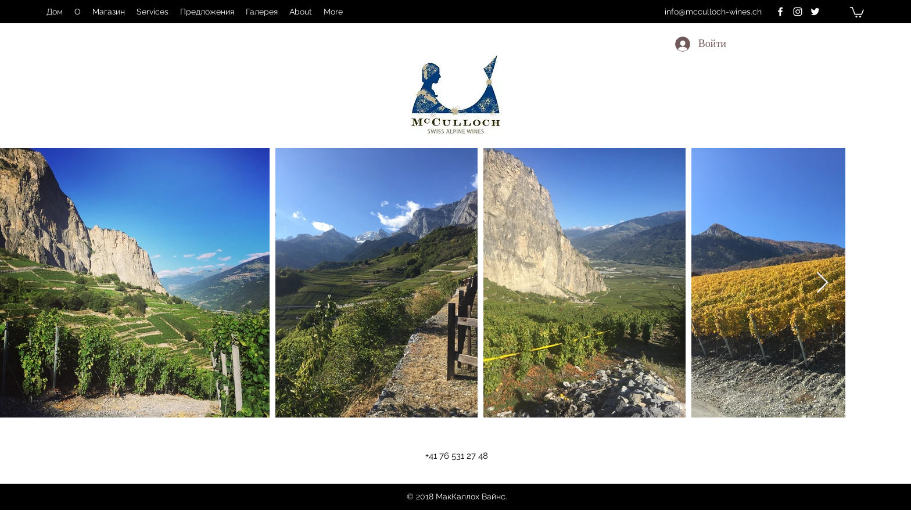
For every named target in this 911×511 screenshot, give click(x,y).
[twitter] (815, 11)
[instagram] (798, 11)
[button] (857, 11)
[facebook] (780, 11)
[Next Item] (822, 283)
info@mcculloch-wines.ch (713, 11)
